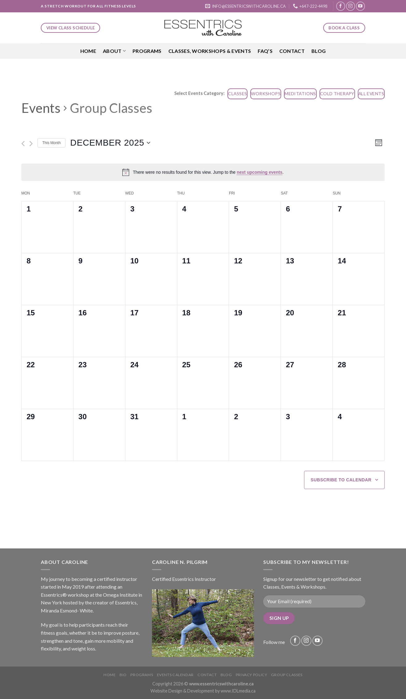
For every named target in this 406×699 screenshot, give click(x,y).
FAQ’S (265, 51)
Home (88, 51)
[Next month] (31, 144)
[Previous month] (23, 144)
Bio (123, 674)
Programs (147, 51)
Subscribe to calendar (341, 479)
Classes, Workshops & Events (209, 51)
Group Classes (286, 674)
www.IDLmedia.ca (238, 690)
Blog (318, 51)
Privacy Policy (251, 674)
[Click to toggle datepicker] (110, 143)
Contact (292, 51)
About (114, 51)
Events (41, 108)
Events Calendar (175, 674)
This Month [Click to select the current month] (51, 143)
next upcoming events (259, 172)
